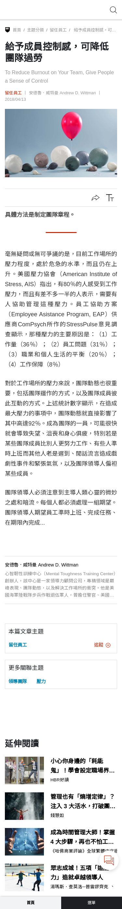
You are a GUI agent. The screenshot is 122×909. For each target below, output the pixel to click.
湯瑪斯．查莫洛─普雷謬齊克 (79, 887)
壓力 (41, 681)
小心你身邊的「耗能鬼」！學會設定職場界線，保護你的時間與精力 (82, 766)
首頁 (17, 30)
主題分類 (35, 30)
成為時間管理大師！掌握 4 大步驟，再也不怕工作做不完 (82, 838)
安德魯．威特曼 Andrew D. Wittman (62, 92)
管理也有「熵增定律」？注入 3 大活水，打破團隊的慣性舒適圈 (82, 802)
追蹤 (102, 644)
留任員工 (58, 30)
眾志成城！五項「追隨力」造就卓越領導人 (79, 873)
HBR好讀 (59, 780)
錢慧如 (57, 815)
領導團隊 (17, 681)
